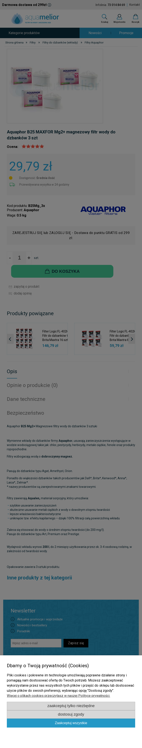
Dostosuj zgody (71, 714)
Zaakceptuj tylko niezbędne (71, 705)
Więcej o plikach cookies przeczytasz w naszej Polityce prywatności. (58, 696)
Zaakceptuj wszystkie (71, 723)
